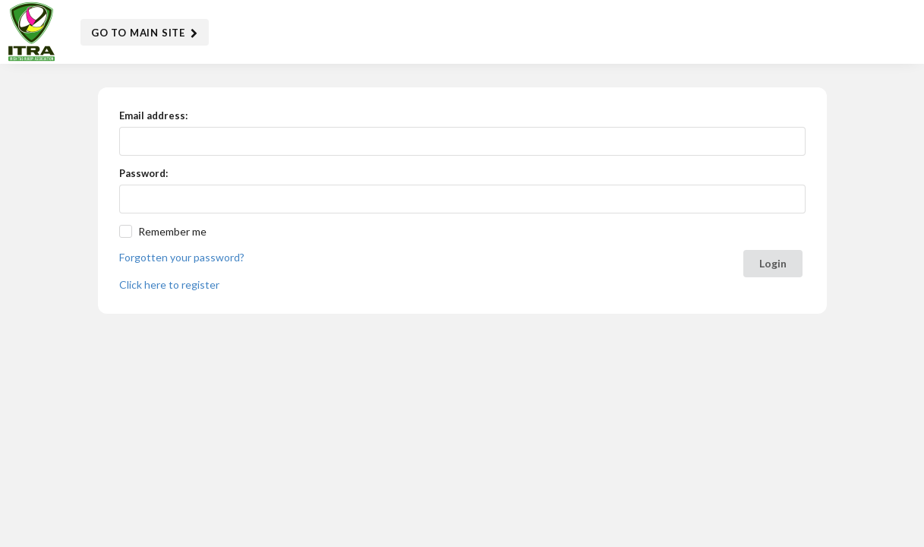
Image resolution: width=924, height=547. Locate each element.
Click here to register (169, 284)
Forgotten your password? (181, 257)
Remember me (172, 231)
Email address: (153, 115)
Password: (143, 173)
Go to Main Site (144, 33)
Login (773, 263)
